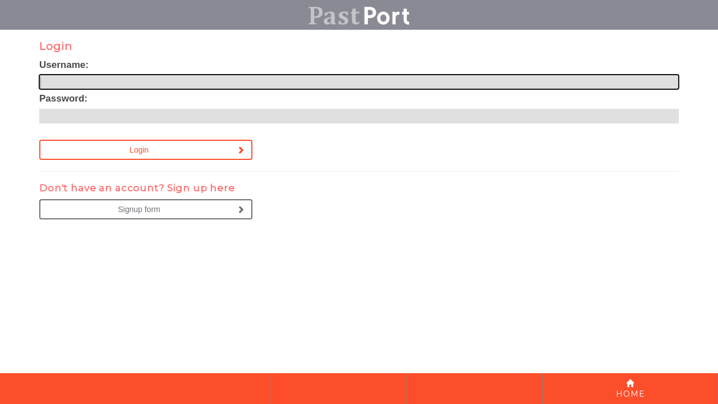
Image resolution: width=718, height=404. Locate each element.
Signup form (139, 209)
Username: (64, 64)
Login (139, 149)
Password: (63, 98)
